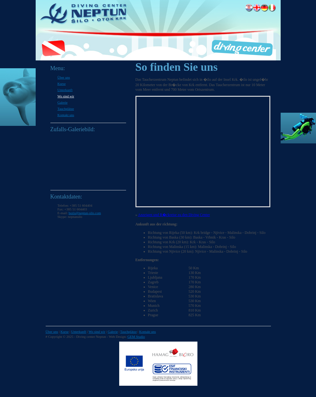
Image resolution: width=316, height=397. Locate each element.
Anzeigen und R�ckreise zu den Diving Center (174, 215)
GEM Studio (136, 336)
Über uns (64, 77)
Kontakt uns (66, 115)
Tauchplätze (66, 109)
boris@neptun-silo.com (85, 213)
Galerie (63, 102)
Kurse (62, 83)
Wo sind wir (66, 96)
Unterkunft (65, 90)
